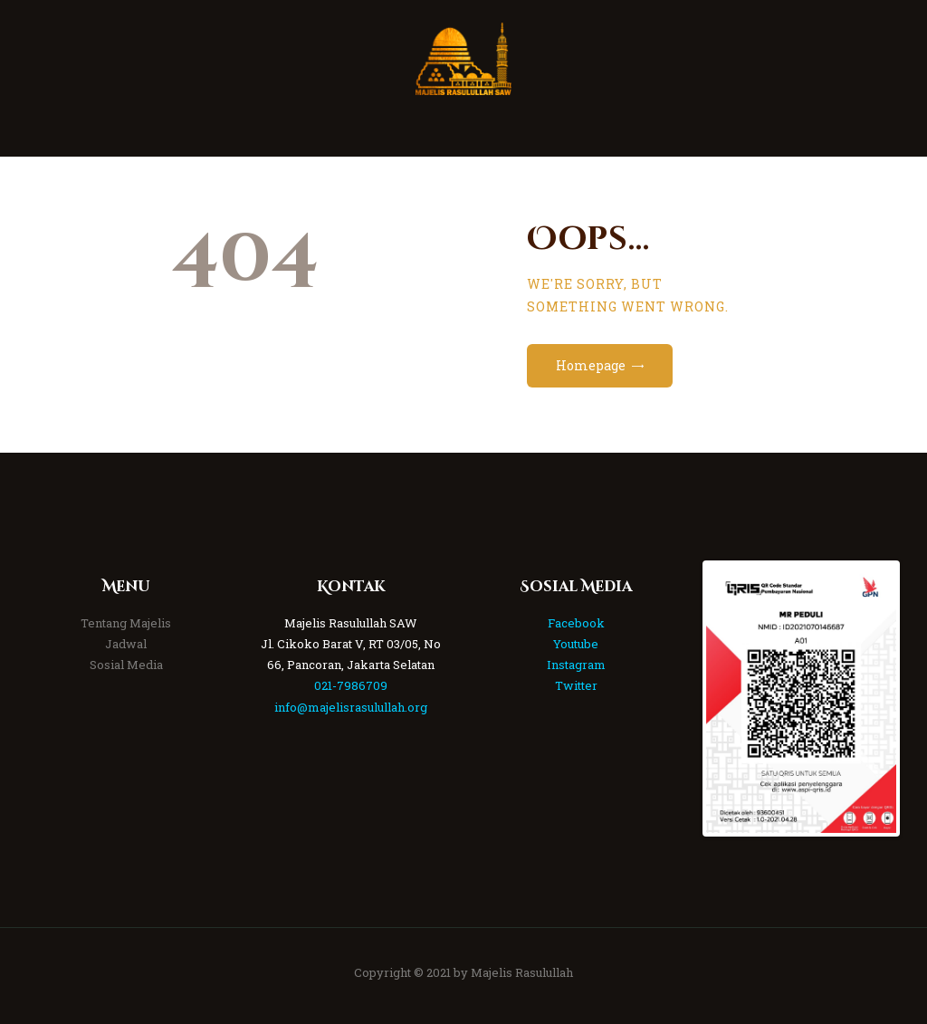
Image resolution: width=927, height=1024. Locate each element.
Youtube (575, 644)
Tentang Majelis (126, 623)
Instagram (576, 664)
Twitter (576, 685)
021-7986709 (350, 685)
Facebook (576, 623)
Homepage (591, 365)
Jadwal (126, 644)
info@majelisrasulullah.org (350, 707)
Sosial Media (126, 664)
